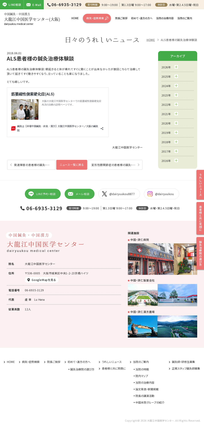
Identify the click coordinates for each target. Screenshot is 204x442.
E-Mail (33, 5)
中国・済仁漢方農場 (142, 312)
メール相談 (78, 193)
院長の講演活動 (144, 396)
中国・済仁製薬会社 (142, 280)
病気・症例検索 (95, 18)
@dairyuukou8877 (118, 193)
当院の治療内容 (165, 18)
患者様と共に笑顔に (114, 368)
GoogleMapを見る (44, 280)
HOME (75, 18)
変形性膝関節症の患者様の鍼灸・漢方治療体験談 (116, 165)
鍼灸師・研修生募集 (183, 362)
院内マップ (141, 376)
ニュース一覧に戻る (72, 165)
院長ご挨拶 (121, 18)
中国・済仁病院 (139, 240)
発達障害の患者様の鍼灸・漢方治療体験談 (35, 165)
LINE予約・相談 (41, 193)
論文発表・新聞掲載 (147, 389)
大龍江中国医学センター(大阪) (32, 19)
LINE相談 (12, 5)
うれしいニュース (112, 362)
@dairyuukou (161, 193)
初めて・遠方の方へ (141, 18)
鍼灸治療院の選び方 (82, 369)
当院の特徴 (142, 369)
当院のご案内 (184, 18)
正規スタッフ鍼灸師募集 (186, 368)
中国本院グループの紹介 (149, 402)
